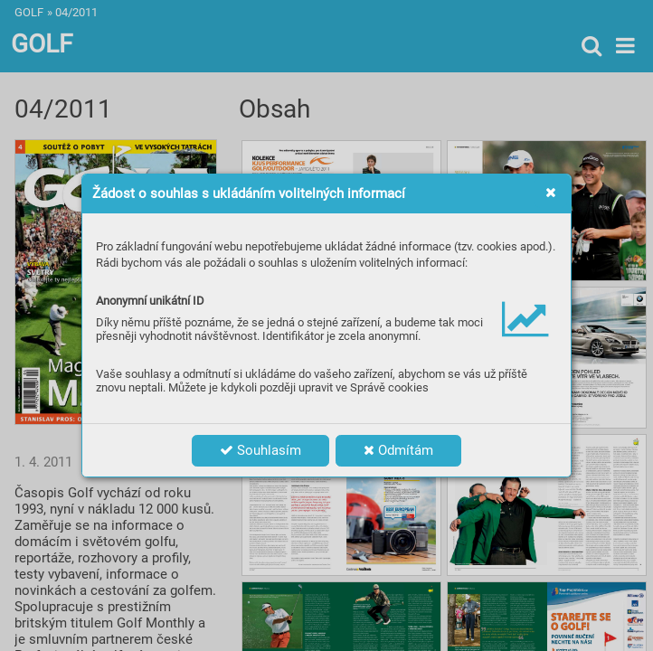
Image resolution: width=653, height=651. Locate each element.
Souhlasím (260, 450)
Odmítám (398, 450)
